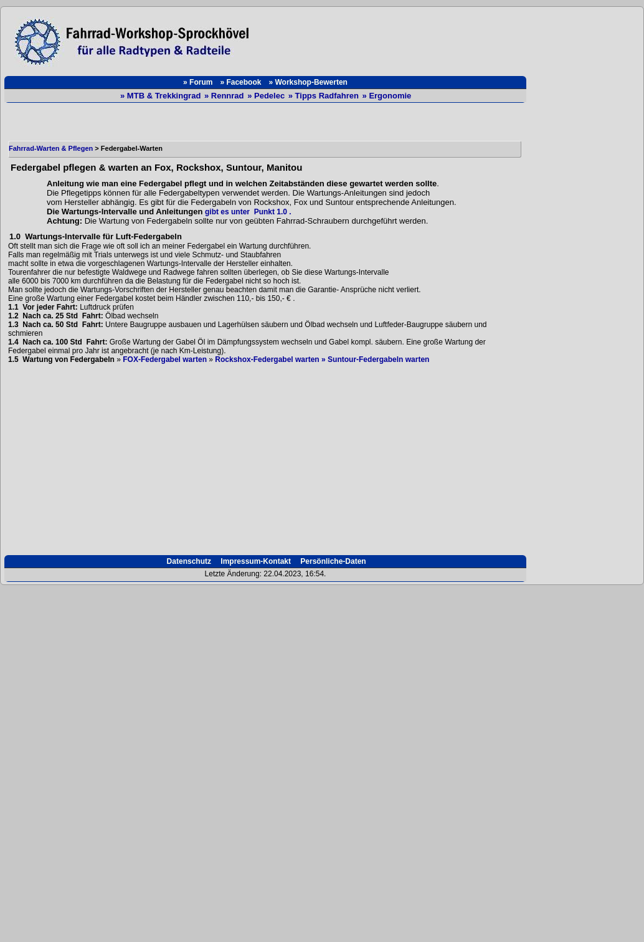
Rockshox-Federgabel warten (267, 359)
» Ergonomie (387, 95)
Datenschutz (187, 561)
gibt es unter (227, 211)
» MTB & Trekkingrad (161, 95)
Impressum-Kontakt (255, 561)
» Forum (197, 82)
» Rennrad (225, 95)
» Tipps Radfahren (324, 95)
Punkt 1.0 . (270, 211)
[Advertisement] (394, 38)
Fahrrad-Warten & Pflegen (51, 148)
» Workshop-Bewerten (307, 82)
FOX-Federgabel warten (165, 359)
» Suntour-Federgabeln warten (375, 359)
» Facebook (240, 82)
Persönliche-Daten (332, 561)
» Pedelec (267, 95)
